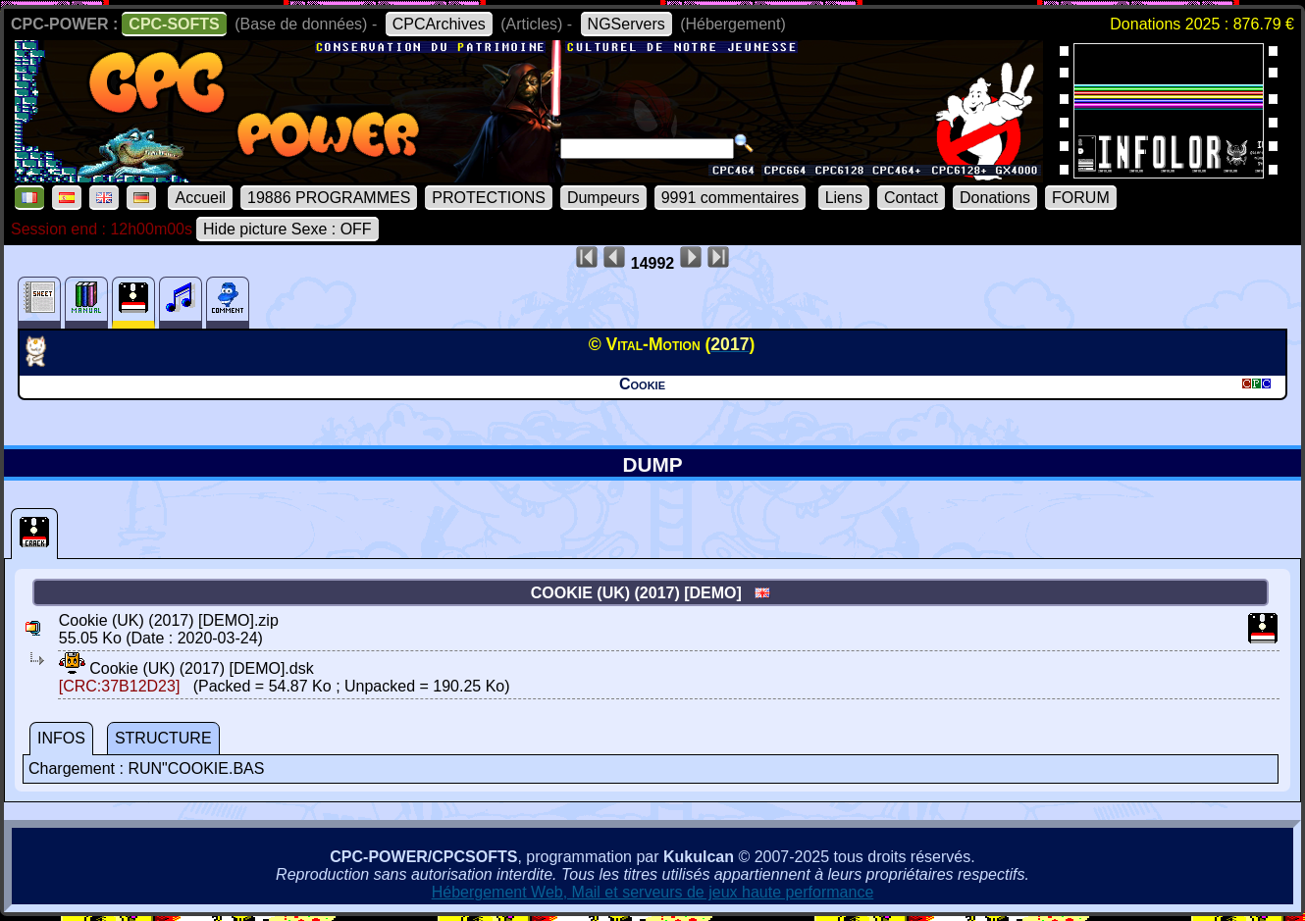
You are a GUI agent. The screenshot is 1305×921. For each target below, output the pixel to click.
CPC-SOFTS (174, 24)
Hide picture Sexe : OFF (287, 229)
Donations (995, 197)
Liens (843, 197)
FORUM (1081, 197)
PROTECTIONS (489, 197)
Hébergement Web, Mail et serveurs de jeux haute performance (653, 892)
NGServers (626, 24)
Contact (911, 197)
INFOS (61, 738)
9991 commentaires (730, 197)
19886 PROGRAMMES (328, 197)
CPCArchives (439, 24)
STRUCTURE (163, 738)
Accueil (200, 197)
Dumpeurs (603, 197)
